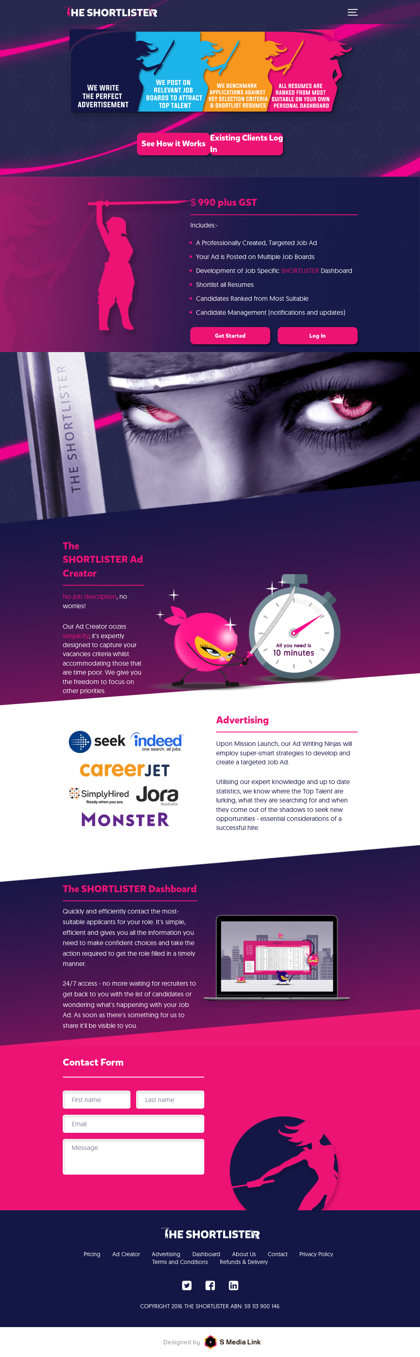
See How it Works (144, 147)
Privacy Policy (316, 1254)
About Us (244, 1254)
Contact (278, 1254)
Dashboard (206, 1254)
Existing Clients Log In (276, 147)
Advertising (166, 1254)
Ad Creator (126, 1254)
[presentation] (133, 1197)
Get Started (223, 335)
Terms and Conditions (180, 1262)
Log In (325, 335)
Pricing (92, 1254)
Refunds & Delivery (244, 1262)
